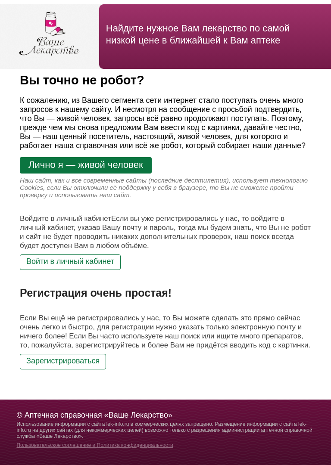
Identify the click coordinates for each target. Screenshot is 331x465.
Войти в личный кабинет (70, 261)
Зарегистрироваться (63, 360)
